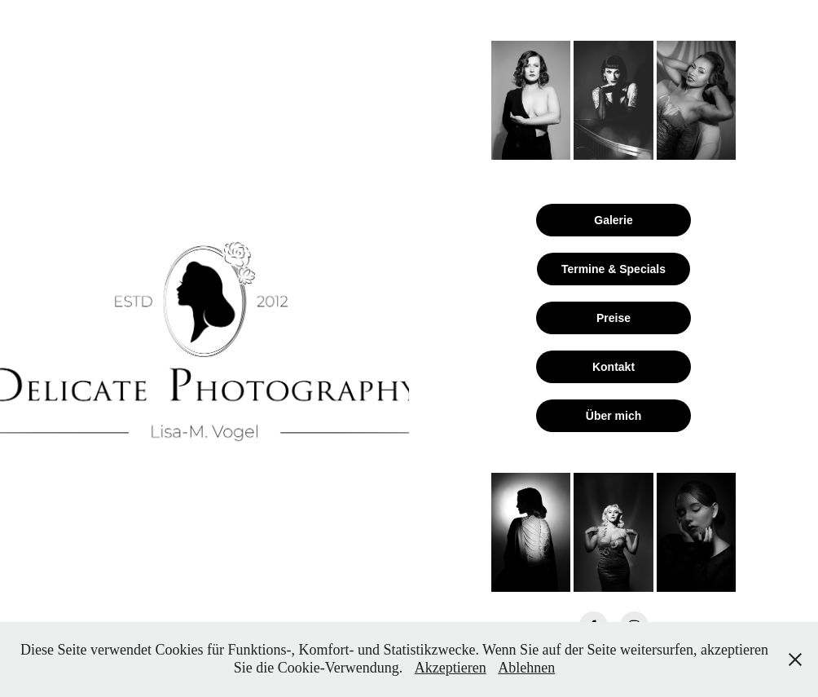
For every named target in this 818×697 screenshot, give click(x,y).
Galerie (613, 220)
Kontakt (613, 366)
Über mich (613, 415)
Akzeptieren (450, 668)
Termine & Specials (613, 269)
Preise (613, 317)
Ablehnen (526, 668)
